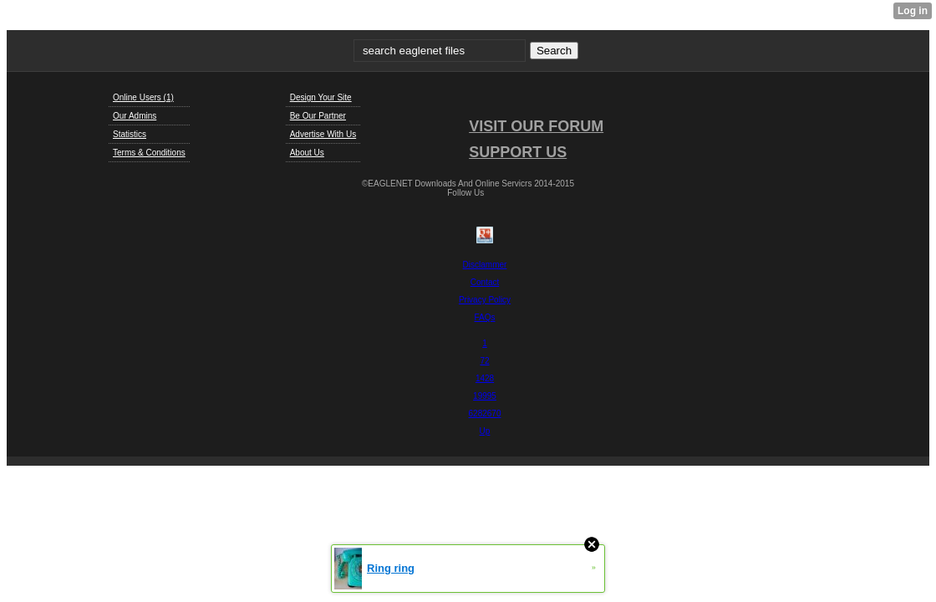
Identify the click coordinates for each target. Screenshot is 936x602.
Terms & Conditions (149, 152)
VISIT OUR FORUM (536, 126)
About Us (307, 152)
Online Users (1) (143, 97)
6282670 (485, 413)
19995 (484, 395)
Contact (485, 282)
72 (484, 360)
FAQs (484, 317)
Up (485, 431)
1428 (485, 378)
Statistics (129, 134)
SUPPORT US (518, 152)
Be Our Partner (318, 115)
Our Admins (134, 115)
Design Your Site (321, 97)
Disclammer (485, 264)
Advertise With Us (323, 134)
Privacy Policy (485, 299)
